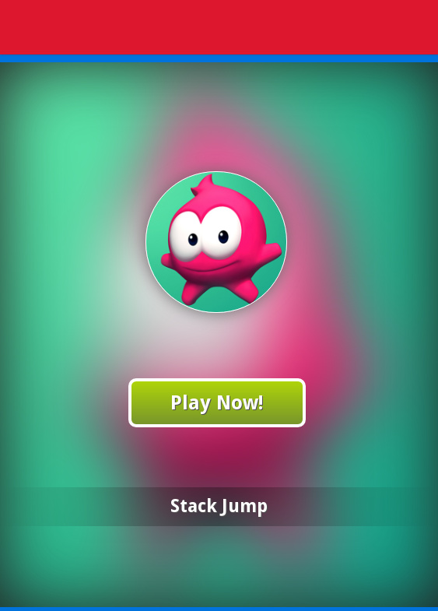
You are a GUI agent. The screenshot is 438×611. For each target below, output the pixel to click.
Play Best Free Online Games (222, 29)
